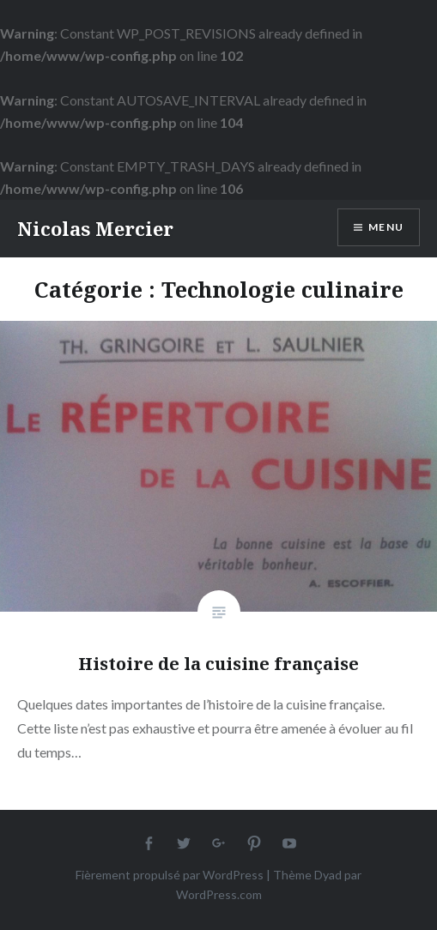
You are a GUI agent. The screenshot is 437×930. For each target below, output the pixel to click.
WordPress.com (219, 894)
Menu (386, 226)
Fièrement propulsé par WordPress (170, 874)
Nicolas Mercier (95, 228)
